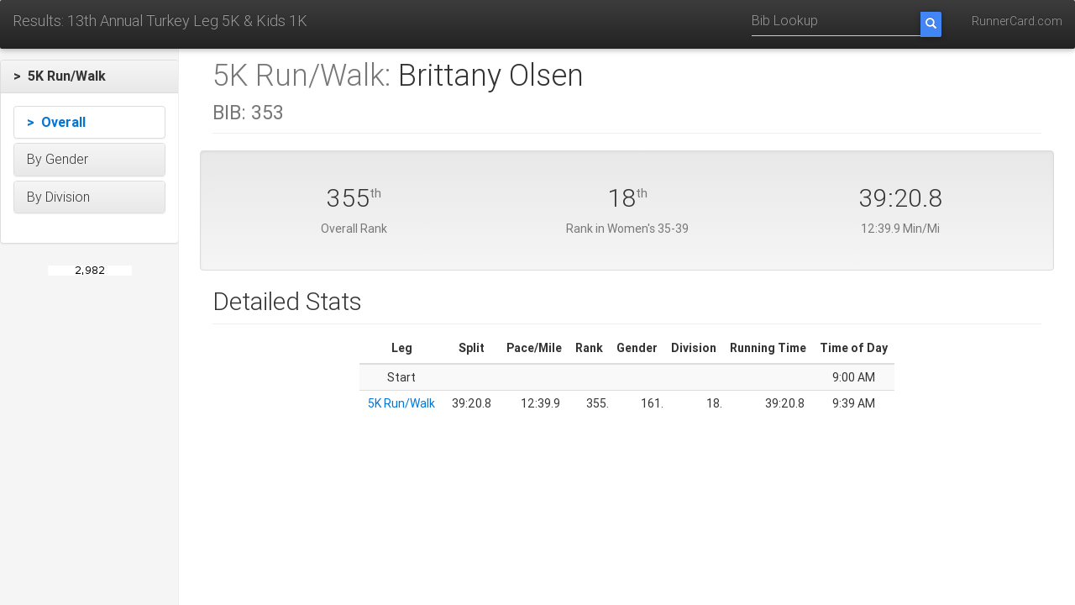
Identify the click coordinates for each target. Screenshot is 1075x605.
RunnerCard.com (1017, 21)
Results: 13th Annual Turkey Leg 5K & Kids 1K (160, 20)
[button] (89, 76)
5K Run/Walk (401, 403)
